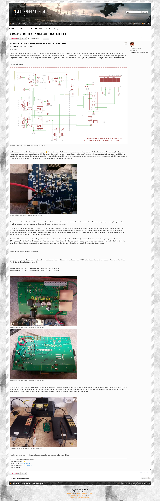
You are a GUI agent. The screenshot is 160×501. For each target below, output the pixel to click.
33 (136, 50)
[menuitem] (23, 23)
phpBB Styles (85, 489)
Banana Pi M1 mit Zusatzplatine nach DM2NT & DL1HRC (37, 34)
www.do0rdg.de (27, 465)
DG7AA (132, 46)
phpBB (74, 493)
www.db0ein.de (25, 463)
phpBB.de (87, 495)
